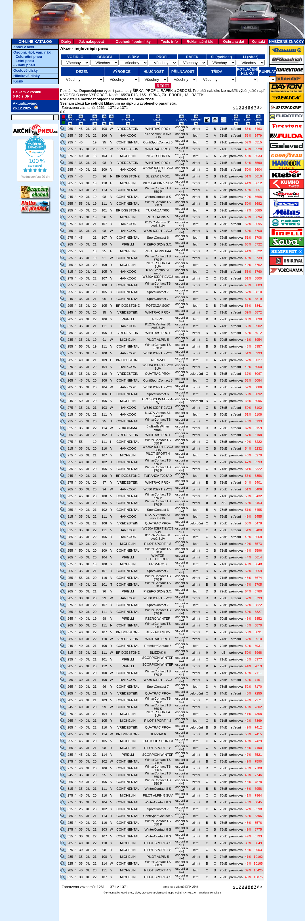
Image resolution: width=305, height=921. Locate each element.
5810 (258, 292)
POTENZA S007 (158, 305)
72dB (223, 156)
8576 (258, 822)
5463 (258, 128)
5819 (258, 298)
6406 (258, 489)
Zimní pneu (25, 65)
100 (104, 285)
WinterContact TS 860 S (158, 203)
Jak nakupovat (91, 41)
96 (104, 176)
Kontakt (258, 41)
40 (81, 156)
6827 (258, 611)
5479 (258, 135)
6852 (258, 618)
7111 (258, 673)
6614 (258, 557)
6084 (258, 380)
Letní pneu (25, 61)
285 (70, 135)
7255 (258, 693)
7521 (258, 754)
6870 (258, 625)
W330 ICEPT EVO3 (158, 230)
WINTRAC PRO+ (158, 128)
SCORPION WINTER (157, 754)
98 (104, 162)
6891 (258, 632)
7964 (258, 795)
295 (70, 305)
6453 (258, 503)
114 (104, 428)
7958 (258, 788)
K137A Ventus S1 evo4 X (158, 414)
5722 (258, 244)
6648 (258, 564)
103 (104, 156)
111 (104, 203)
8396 (258, 816)
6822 (258, 605)
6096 (258, 401)
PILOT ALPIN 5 (158, 217)
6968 (258, 652)
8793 (258, 836)
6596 (258, 550)
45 (81, 128)
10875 (258, 877)
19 (94, 142)
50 (81, 183)
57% (248, 435)
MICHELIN (128, 156)
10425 (258, 870)
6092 (258, 394)
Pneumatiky (112, 892)
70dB (223, 183)
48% (248, 285)
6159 (258, 428)
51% (248, 176)
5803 (258, 285)
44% (248, 557)
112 (104, 666)
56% (248, 475)
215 (70, 421)
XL (88, 128)
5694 (258, 217)
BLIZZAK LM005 (158, 632)
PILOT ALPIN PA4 (158, 251)
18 (94, 156)
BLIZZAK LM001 (158, 176)
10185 (258, 863)
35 (81, 135)
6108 (258, 414)
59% (248, 332)
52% (248, 142)
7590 (258, 761)
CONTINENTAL (127, 142)
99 (104, 598)
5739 (258, 258)
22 (94, 135)
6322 (258, 469)
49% (248, 190)
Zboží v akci (23, 47)
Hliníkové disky (26, 76)
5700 (258, 230)
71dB (223, 128)
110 (104, 183)
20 (94, 149)
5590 (258, 162)
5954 (258, 339)
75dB (223, 169)
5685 (258, 210)
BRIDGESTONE (128, 176)
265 (70, 128)
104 (104, 367)
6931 (258, 645)
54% (248, 162)
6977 (258, 659)
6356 (258, 475)
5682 (258, 203)
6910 (258, 639)
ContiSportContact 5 (158, 142)
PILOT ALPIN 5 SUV (158, 183)
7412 (258, 727)
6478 (258, 523)
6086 (258, 387)
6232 (258, 448)
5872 (258, 312)
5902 (258, 326)
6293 (258, 462)
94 (104, 489)
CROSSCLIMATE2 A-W (158, 400)
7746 (258, 775)
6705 (258, 584)
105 (104, 271)
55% (248, 128)
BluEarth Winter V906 (157, 428)
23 (94, 809)
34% (248, 482)
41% (248, 183)
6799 (258, 598)
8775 (258, 829)
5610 (258, 176)
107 (104, 224)
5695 (258, 224)
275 (70, 156)
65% (248, 244)
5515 (258, 142)
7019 (258, 666)
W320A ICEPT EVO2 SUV (157, 278)
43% (248, 149)
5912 (258, 332)
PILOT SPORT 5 (158, 156)
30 (81, 271)
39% (248, 312)
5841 (258, 305)
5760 (258, 271)
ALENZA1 (158, 360)
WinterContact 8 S (158, 196)
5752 (258, 264)
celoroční (196, 373)
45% (248, 455)
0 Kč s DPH (22, 96)
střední (236, 128)
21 (94, 128)
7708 (258, 768)
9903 (258, 850)
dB (224, 503)
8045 (258, 802)
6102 (258, 407)
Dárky (66, 41)
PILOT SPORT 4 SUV (158, 264)
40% (248, 217)
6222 (258, 441)
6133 (258, 421)
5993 (258, 353)
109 (104, 169)
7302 (258, 707)
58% (248, 394)
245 (70, 196)
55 (81, 203)
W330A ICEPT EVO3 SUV (157, 169)
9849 (258, 843)
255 (70, 149)
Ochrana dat (233, 41)
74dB (223, 305)
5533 (258, 156)
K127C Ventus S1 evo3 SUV (158, 224)
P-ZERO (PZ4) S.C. (158, 244)
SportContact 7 (158, 292)
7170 (258, 686)
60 (81, 190)
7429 (258, 741)
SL (88, 285)
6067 (258, 373)
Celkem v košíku (27, 92)
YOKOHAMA (127, 428)
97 (104, 149)
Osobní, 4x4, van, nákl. (32, 52)
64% (248, 591)
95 (104, 142)
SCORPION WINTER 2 (157, 659)
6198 (258, 435)
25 (81, 809)
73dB (223, 190)
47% (248, 210)
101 (104, 210)
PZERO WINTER (157, 618)
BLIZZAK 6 (158, 652)
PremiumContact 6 (157, 645)
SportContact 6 (158, 237)
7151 (258, 679)
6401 (258, 482)
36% (248, 401)
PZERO (157, 319)
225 (70, 251)
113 (104, 190)
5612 (258, 183)
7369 (258, 720)
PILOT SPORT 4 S (157, 543)
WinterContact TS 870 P (158, 258)
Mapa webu (174, 892)
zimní (196, 128)
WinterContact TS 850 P (158, 190)
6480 (258, 530)
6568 (258, 537)
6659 (258, 571)
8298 (258, 809)
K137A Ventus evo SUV (157, 135)
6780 (258, 591)
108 (104, 128)
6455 (258, 509)
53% (248, 135)
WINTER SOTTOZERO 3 (157, 557)
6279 (258, 455)
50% (248, 169)
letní (196, 135)
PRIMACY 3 (158, 564)
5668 (258, 196)
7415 (258, 734)
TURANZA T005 (158, 210)
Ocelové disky (25, 70)
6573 (258, 543)
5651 (258, 190)
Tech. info (169, 41)
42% (248, 720)
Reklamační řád (200, 41)
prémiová (236, 142)
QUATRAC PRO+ (158, 373)
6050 (258, 367)
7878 (258, 782)
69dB (223, 210)
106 (104, 135)
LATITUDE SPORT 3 (158, 741)
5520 (258, 149)
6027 (258, 360)
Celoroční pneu (29, 56)
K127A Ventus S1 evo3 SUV (158, 326)
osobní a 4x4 (181, 128)
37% (248, 373)
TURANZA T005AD (158, 475)
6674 (258, 577)
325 (70, 428)
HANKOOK (128, 135)
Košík (18, 81)
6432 (258, 496)
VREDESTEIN (127, 128)
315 (70, 271)
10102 (258, 856)
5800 (258, 278)
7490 (258, 747)
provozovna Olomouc (154, 892)
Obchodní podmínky (133, 41)
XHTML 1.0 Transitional (196, 892)
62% (248, 428)
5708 (258, 237)
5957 (258, 346)
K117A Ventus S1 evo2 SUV (158, 536)
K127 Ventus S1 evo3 (158, 271)
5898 (258, 319)
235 (70, 142)
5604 (258, 169)
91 (104, 258)
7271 (258, 700)
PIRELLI (128, 244)
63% (248, 319)
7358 (258, 713)
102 (104, 435)
